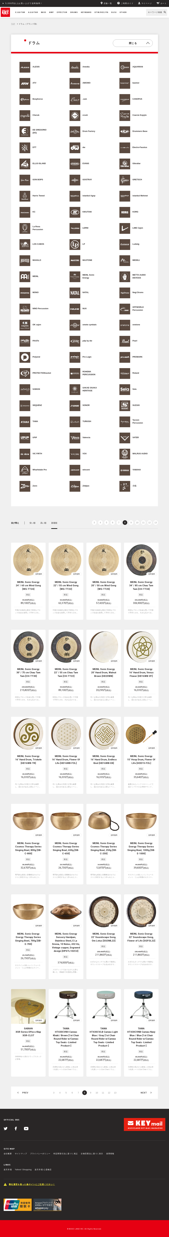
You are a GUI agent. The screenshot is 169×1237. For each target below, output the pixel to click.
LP (84, 244)
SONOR (86, 405)
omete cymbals (90, 325)
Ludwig (135, 244)
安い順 (32, 523)
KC (34, 212)
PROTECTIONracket (42, 373)
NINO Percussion (40, 308)
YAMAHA (136, 470)
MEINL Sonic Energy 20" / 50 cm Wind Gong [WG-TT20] (103, 585)
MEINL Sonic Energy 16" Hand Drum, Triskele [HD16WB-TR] (28, 759)
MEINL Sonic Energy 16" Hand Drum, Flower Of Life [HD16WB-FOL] (66, 759)
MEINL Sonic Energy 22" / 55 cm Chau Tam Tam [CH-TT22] (66, 672)
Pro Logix (87, 357)
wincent (86, 470)
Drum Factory (89, 131)
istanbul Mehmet (140, 196)
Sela (134, 389)
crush (85, 115)
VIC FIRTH (37, 454)
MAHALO (37, 260)
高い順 (43, 523)
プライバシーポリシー (40, 1154)
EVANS (86, 163)
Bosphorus (38, 99)
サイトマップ (21, 1154)
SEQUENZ (37, 405)
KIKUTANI (87, 212)
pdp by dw (87, 341)
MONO (36, 292)
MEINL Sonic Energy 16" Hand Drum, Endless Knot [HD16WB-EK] (104, 759)
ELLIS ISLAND (39, 163)
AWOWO (87, 83)
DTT (34, 147)
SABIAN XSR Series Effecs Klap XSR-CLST (28, 1032)
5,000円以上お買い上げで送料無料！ (24, 3)
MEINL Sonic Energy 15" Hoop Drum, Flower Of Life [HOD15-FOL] (141, 759)
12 (149, 522)
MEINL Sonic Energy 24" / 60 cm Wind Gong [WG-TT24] (28, 585)
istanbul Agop (89, 196)
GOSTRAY (87, 180)
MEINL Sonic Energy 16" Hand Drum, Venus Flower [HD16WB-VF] (141, 672)
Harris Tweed (39, 196)
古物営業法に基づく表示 (92, 1154)
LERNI (85, 228)
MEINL (36, 276)
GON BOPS (38, 180)
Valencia (86, 437)
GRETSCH (137, 180)
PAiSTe (36, 341)
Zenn (35, 486)
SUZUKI (136, 405)
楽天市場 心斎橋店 (43, 1170)
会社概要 (8, 1154)
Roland (135, 373)
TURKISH (87, 421)
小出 (134, 486)
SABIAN (36, 389)
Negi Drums (137, 292)
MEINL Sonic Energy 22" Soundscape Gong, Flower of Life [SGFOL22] (141, 937)
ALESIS (36, 67)
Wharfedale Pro (40, 470)
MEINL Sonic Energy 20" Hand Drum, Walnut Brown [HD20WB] (103, 672)
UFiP (35, 437)
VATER (135, 437)
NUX (85, 308)
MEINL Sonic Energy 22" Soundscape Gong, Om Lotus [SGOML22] (103, 937)
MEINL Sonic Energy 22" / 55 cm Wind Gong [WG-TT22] (65, 585)
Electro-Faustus (139, 147)
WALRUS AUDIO (140, 454)
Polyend (36, 357)
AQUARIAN (137, 67)
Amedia (86, 67)
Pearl (134, 341)
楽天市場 (8, 1170)
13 (155, 522)
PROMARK (137, 357)
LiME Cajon (137, 228)
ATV (34, 83)
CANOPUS (137, 99)
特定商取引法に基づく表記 (65, 1154)
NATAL (86, 292)
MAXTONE (87, 260)
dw (84, 147)
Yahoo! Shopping (23, 1170)
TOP (13, 24)
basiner (135, 83)
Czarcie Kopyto (139, 115)
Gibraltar (136, 163)
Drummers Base (139, 131)
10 (137, 522)
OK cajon (37, 325)
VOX (85, 454)
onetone (136, 325)
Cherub (36, 115)
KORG (135, 212)
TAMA (35, 421)
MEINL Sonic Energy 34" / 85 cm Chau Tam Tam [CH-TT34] (141, 585)
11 (143, 522)
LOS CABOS (38, 244)
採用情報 (110, 1154)
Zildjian (86, 486)
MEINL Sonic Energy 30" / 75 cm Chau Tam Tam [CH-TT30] (28, 672)
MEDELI (136, 260)
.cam (85, 99)
